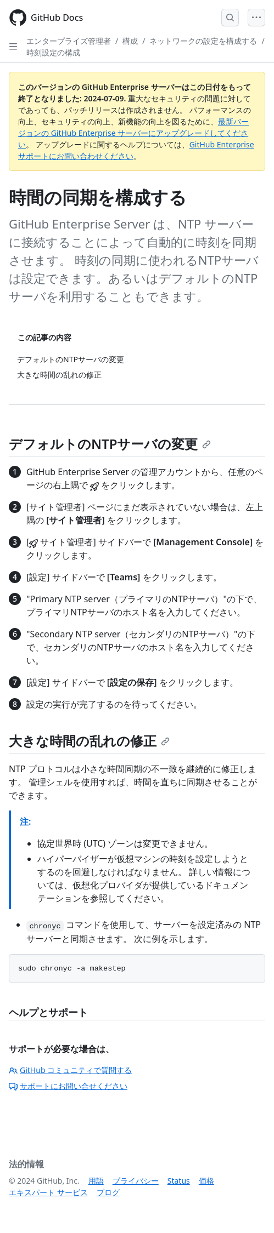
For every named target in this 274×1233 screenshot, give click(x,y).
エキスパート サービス (48, 1192)
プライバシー (136, 1180)
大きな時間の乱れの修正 (89, 741)
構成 (130, 41)
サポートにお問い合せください (68, 1086)
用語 (96, 1180)
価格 (206, 1180)
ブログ (108, 1192)
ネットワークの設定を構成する (203, 41)
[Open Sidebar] (13, 46)
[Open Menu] (256, 17)
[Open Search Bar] (230, 17)
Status (178, 1180)
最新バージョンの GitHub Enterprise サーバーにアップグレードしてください (133, 133)
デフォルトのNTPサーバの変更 (110, 444)
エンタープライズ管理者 (68, 41)
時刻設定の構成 (53, 52)
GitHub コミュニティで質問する (70, 1070)
